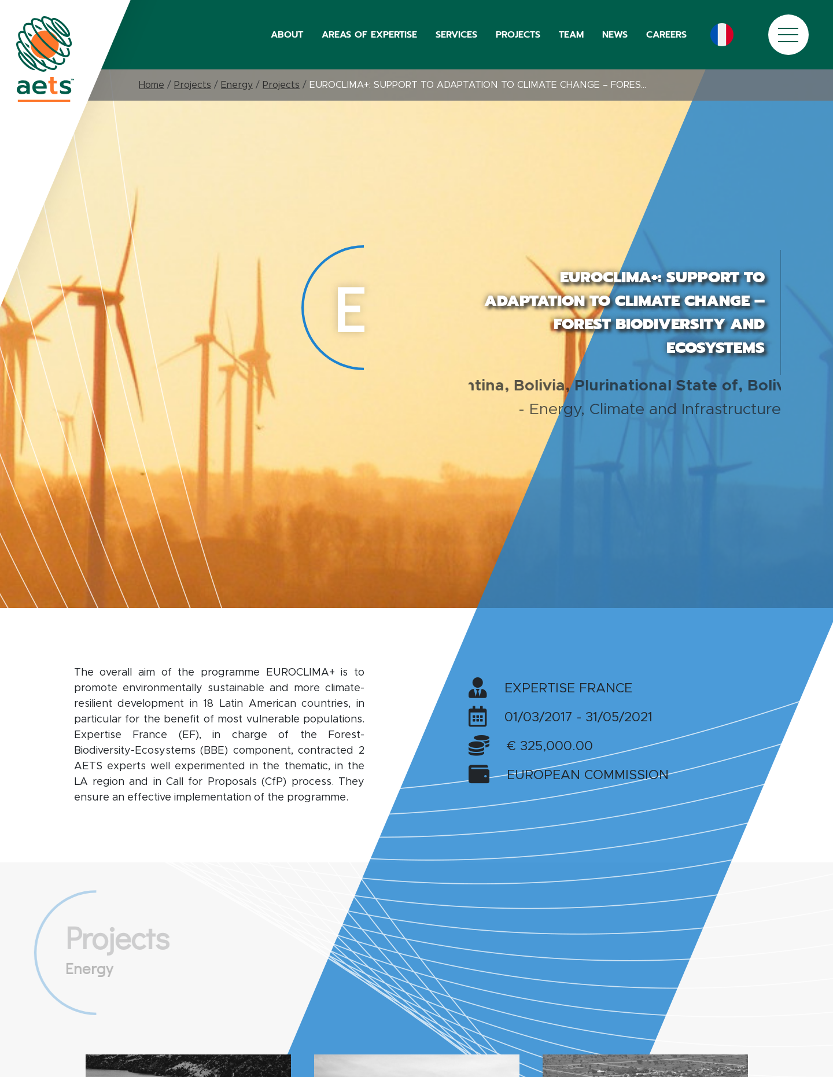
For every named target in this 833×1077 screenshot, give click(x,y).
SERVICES (456, 35)
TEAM (571, 35)
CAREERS (666, 35)
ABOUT (287, 35)
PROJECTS (518, 35)
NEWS (615, 35)
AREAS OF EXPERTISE (369, 35)
